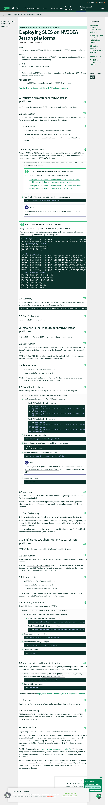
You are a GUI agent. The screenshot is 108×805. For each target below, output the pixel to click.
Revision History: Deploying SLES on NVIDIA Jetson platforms (43, 88)
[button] (8, 795)
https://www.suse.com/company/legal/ (55, 749)
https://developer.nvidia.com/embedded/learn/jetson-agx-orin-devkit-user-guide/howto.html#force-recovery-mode (54, 180)
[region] (48, 795)
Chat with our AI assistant (93, 787)
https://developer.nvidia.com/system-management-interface (61, 694)
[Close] (85, 792)
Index (9, 15)
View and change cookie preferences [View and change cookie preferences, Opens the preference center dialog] (69, 794)
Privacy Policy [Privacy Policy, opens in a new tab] (51, 797)
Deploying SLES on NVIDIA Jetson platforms (28, 15)
